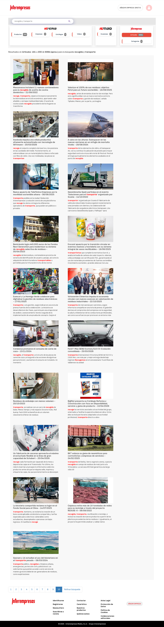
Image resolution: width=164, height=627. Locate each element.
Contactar (81, 600)
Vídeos (81, 34)
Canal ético (82, 604)
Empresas (41, 34)
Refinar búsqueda (72, 589)
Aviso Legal (105, 600)
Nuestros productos (81, 609)
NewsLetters (58, 608)
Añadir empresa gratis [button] (130, 8)
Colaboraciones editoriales (107, 617)
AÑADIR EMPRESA (134, 604)
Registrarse (58, 604)
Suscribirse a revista (58, 613)
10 (60, 589)
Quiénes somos (83, 614)
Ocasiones (106, 34)
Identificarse (58, 600)
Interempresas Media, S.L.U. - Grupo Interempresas (86, 624)
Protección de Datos (107, 605)
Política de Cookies (105, 611)
